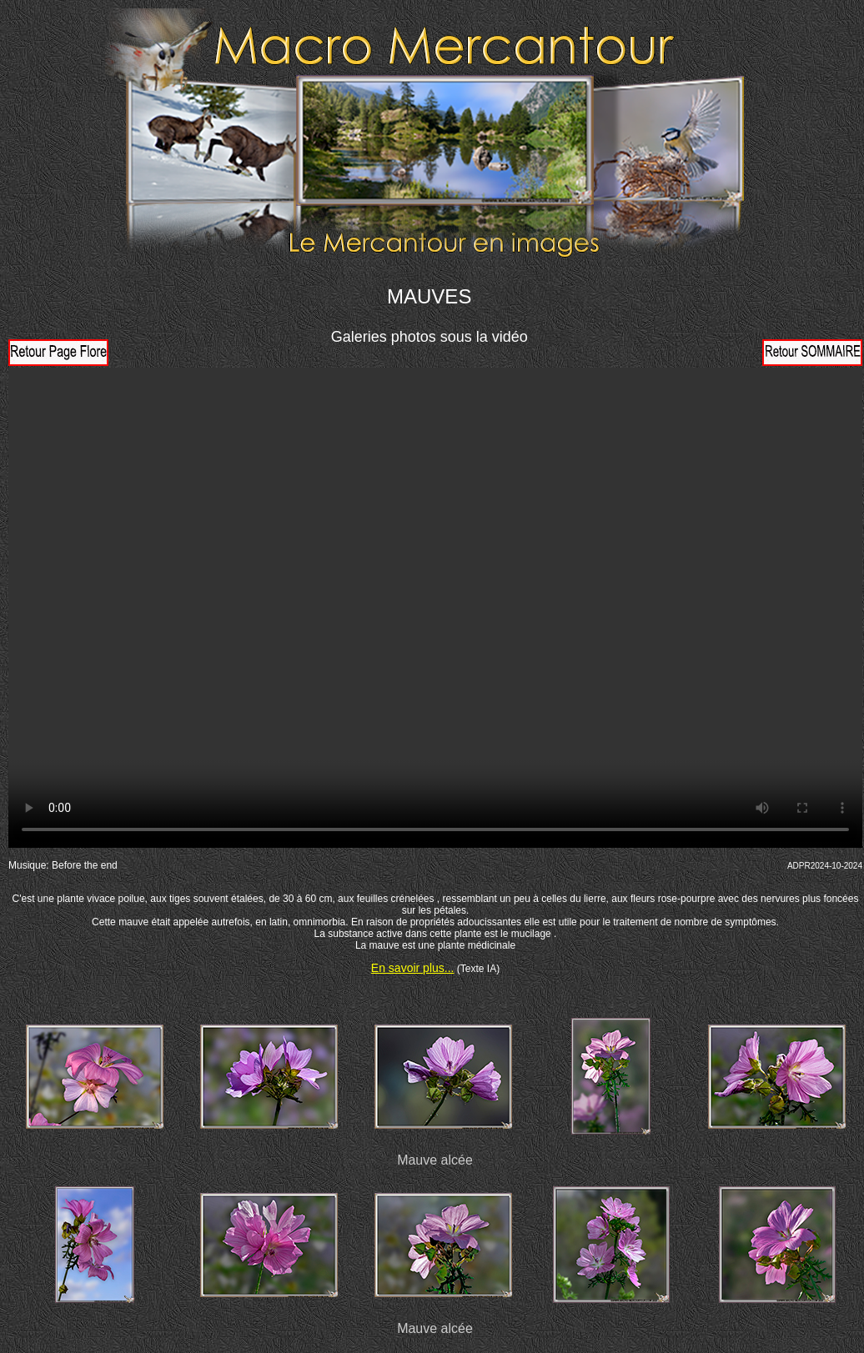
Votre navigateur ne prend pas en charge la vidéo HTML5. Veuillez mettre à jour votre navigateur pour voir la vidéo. (435, 608)
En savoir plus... (413, 968)
